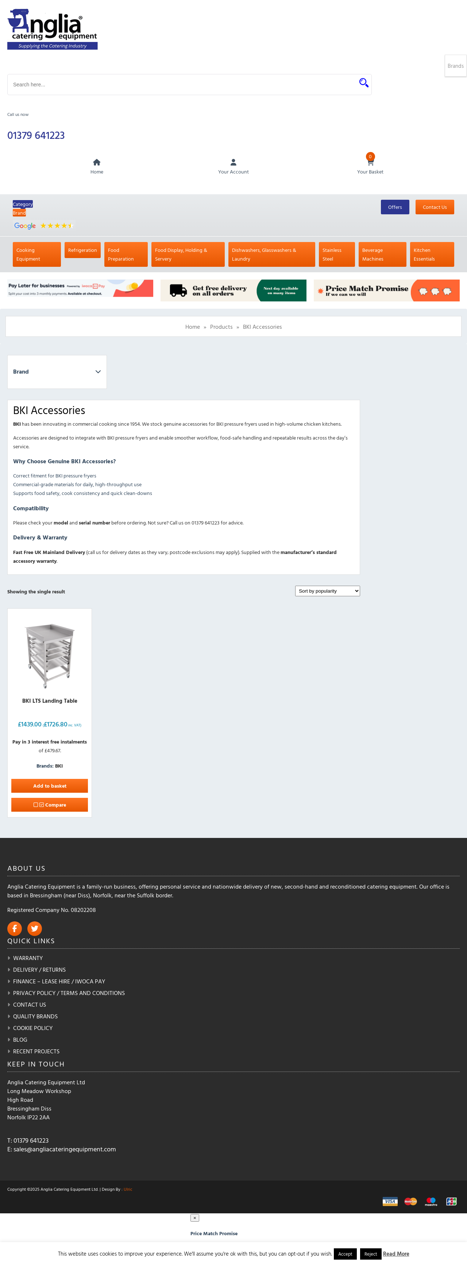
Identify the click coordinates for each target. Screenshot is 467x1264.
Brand (19, 213)
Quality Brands (35, 1017)
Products (221, 327)
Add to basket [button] (49, 786)
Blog (20, 1040)
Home (192, 327)
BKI (59, 766)
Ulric (128, 1189)
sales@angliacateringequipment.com (64, 1150)
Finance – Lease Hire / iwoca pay (59, 982)
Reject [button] (370, 1253)
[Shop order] (327, 591)
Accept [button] (345, 1253)
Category (23, 204)
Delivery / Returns (39, 970)
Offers (395, 207)
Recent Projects (36, 1052)
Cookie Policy (33, 1028)
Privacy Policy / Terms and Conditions (69, 993)
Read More (396, 1253)
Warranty (28, 958)
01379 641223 (36, 135)
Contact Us (435, 207)
